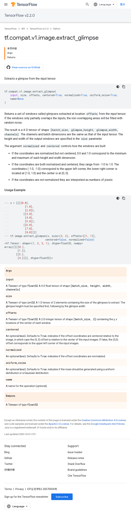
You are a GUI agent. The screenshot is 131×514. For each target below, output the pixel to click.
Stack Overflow (76, 463)
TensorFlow (10, 28)
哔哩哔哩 (9, 469)
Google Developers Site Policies (108, 423)
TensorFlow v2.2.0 (19, 15)
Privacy (19, 489)
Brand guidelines (77, 469)
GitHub (8, 458)
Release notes (76, 458)
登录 (122, 4)
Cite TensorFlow (77, 475)
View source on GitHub (23, 67)
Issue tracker (75, 452)
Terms (8, 489)
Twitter (8, 463)
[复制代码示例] (124, 87)
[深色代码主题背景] (118, 87)
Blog (7, 452)
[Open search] (87, 4)
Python (56, 28)
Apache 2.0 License (58, 423)
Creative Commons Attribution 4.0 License (104, 420)
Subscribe (62, 496)
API (23, 28)
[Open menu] (6, 4)
